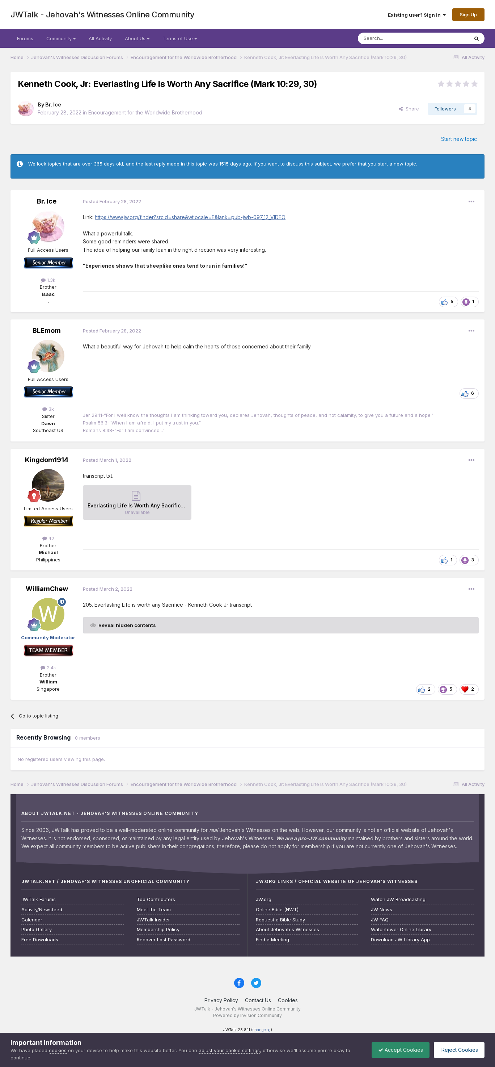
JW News (381, 909)
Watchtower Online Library (401, 929)
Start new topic (459, 139)
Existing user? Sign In (417, 15)
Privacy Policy (221, 1000)
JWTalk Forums (38, 899)
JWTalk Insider (153, 919)
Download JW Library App (400, 939)
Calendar (31, 919)
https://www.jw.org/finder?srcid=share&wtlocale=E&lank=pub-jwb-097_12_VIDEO (190, 217)
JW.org (263, 899)
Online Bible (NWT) (277, 909)
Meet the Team (154, 909)
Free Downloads (39, 939)
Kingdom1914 (46, 460)
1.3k (48, 280)
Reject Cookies (458, 1050)
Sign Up (468, 14)
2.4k (48, 667)
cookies (58, 1050)
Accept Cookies (397, 1050)
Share (409, 109)
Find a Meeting (272, 939)
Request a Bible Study (280, 919)
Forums (25, 38)
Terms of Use (179, 38)
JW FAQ (380, 919)
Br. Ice (53, 104)
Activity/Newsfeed (41, 909)
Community (61, 38)
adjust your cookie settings (229, 1050)
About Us (137, 38)
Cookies (288, 1000)
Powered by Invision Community (247, 1015)
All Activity (100, 38)
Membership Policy (158, 929)
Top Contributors (156, 899)
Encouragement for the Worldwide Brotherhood (145, 112)
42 (48, 538)
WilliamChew (47, 589)
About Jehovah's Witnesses (287, 929)
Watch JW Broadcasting (398, 899)
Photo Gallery (36, 929)
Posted (112, 201)
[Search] (395, 38)
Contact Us (258, 1000)
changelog (262, 1030)
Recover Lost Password (163, 939)
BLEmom (47, 330)
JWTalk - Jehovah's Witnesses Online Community (102, 14)
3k (48, 409)
